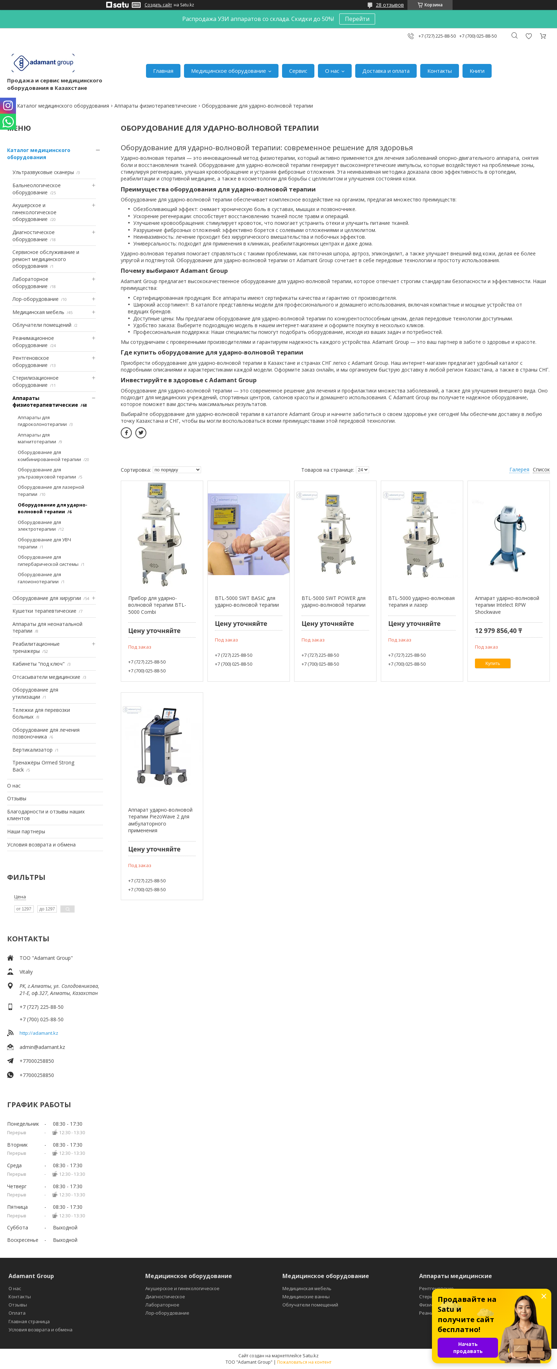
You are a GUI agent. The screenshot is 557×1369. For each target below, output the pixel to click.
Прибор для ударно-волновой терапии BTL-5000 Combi (157, 605)
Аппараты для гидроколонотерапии (42, 421)
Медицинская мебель (38, 312)
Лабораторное (162, 1305)
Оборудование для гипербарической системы (48, 560)
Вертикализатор (32, 749)
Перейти (357, 19)
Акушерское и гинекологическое (182, 1288)
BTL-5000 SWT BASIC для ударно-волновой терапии (247, 601)
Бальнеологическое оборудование (36, 189)
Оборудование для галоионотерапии (39, 578)
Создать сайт (158, 4)
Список (541, 469)
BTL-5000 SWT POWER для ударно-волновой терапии (334, 601)
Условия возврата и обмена (41, 844)
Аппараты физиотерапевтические (155, 105)
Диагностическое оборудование (33, 236)
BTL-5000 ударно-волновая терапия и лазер (421, 601)
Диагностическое (165, 1296)
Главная (163, 70)
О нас (332, 70)
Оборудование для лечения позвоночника (46, 733)
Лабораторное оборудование (30, 283)
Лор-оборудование (35, 299)
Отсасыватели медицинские (46, 676)
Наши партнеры (26, 831)
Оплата (17, 1313)
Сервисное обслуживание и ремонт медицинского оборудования (45, 259)
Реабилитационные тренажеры (36, 647)
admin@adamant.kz (42, 1047)
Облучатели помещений (41, 324)
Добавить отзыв (528, 36)
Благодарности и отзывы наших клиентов (46, 815)
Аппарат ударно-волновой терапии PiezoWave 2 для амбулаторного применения (160, 820)
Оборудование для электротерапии (39, 525)
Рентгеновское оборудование (30, 361)
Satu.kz (311, 1355)
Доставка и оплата (386, 70)
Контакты (439, 70)
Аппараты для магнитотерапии (37, 438)
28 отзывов (390, 4)
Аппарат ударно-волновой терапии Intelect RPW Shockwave (507, 605)
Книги (477, 70)
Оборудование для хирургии (46, 598)
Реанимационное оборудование (33, 341)
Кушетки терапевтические (44, 610)
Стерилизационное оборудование (35, 381)
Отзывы (16, 798)
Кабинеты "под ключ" (38, 663)
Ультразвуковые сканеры (43, 172)
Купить (493, 663)
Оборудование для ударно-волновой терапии (52, 508)
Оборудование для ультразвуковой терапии (47, 473)
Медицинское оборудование (228, 70)
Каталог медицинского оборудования (63, 105)
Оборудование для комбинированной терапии (49, 455)
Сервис (298, 70)
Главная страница (29, 1321)
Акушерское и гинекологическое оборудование (34, 212)
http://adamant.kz (39, 1033)
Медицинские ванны (306, 1296)
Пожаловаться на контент (304, 1362)
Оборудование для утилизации (35, 693)
